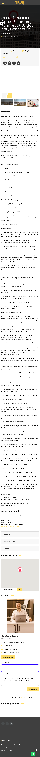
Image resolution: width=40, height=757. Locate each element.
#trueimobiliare (15, 116)
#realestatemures (27, 116)
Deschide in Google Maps (10, 527)
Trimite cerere (33, 689)
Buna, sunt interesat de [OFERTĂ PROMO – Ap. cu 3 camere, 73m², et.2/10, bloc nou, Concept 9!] (20, 681)
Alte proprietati (8, 657)
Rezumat (7, 534)
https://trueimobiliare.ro (11, 653)
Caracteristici (10, 541)
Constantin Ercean (10, 636)
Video (6, 548)
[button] (13, 97)
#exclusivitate (5, 116)
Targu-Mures (5, 740)
